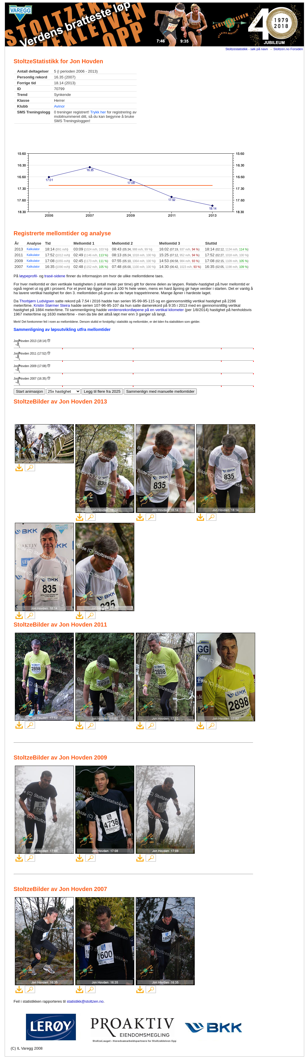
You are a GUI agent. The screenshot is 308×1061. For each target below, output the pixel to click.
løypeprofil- (28, 276)
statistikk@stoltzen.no (85, 1001)
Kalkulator (33, 249)
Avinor (59, 106)
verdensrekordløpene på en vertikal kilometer (146, 310)
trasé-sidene (54, 276)
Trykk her (98, 112)
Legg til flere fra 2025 (102, 391)
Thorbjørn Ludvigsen (37, 301)
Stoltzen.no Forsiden (288, 49)
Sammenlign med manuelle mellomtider (160, 391)
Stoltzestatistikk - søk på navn (246, 49)
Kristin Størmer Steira (52, 305)
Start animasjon (29, 391)
